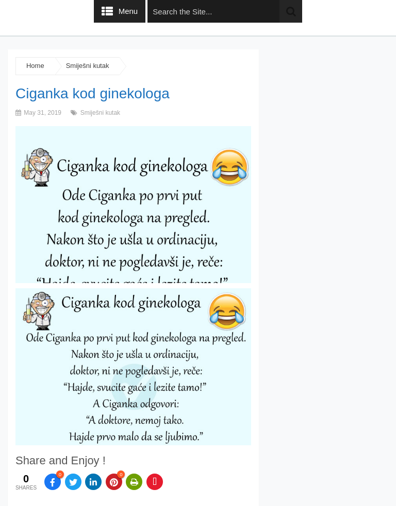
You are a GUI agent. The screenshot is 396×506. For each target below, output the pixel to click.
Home (35, 65)
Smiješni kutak (87, 65)
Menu (128, 11)
